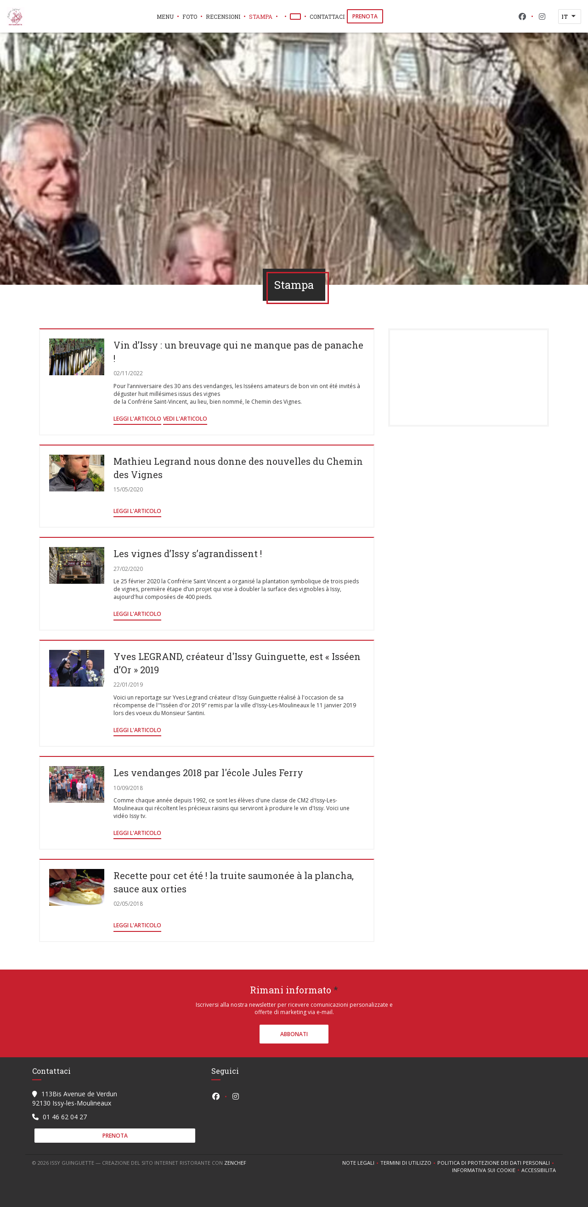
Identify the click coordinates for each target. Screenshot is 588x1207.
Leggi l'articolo (137, 419)
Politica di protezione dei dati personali (496, 1163)
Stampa (260, 16)
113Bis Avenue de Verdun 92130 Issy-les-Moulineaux (74, 1098)
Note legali (361, 1163)
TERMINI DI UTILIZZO (408, 1163)
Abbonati (294, 1034)
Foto (189, 16)
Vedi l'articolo (185, 419)
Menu (165, 16)
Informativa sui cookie (486, 1170)
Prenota (365, 16)
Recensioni (223, 16)
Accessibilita (538, 1170)
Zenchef (235, 1162)
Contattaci (327, 16)
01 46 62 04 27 (65, 1116)
